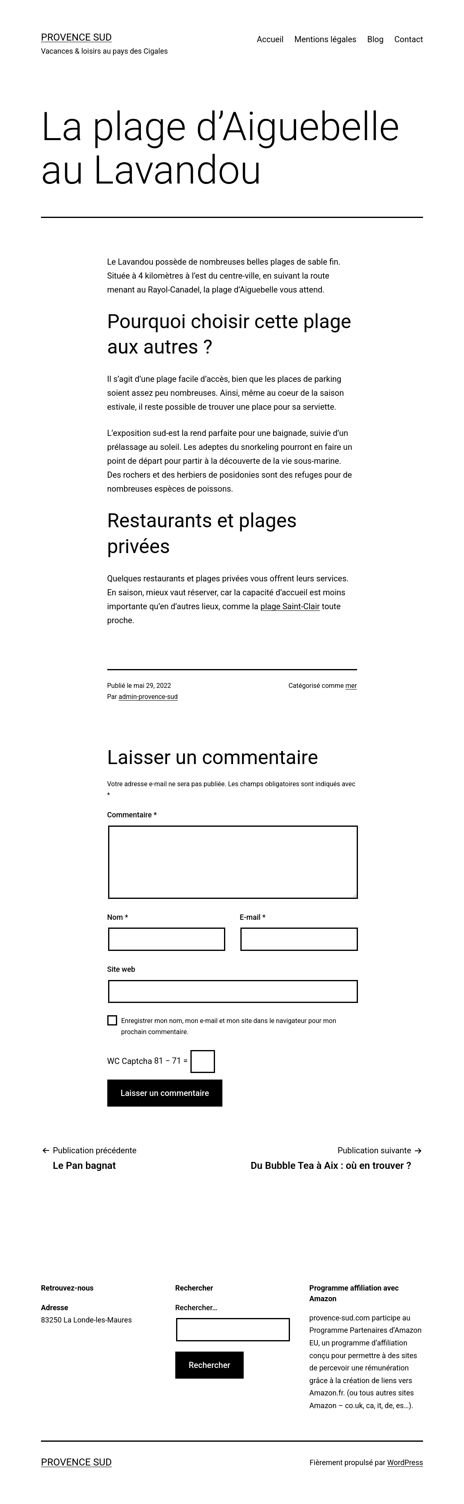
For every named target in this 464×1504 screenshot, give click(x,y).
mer (351, 686)
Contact (408, 39)
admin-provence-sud (148, 697)
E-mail (252, 917)
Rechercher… (196, 1307)
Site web (121, 969)
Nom (117, 917)
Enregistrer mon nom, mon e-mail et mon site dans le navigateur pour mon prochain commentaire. (228, 1026)
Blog (375, 39)
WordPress (405, 1462)
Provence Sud (76, 37)
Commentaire (132, 814)
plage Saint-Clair (290, 606)
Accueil (270, 39)
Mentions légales (325, 39)
